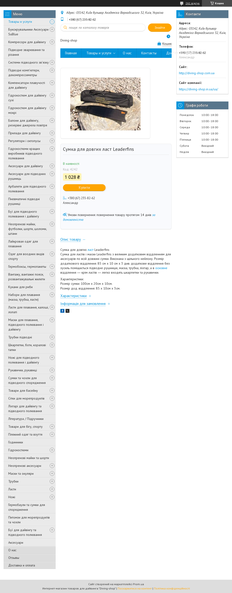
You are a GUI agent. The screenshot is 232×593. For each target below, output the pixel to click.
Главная (71, 53)
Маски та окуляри (21, 473)
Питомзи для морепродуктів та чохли (29, 519)
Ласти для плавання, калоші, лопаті (28, 309)
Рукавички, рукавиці (22, 370)
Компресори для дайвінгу (27, 42)
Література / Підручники (26, 419)
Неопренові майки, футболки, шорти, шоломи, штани (27, 229)
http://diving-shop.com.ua (196, 73)
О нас (12, 550)
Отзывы (13, 558)
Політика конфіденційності (172, 588)
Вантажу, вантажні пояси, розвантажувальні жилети (26, 276)
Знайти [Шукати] (160, 27)
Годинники (15, 442)
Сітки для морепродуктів (26, 398)
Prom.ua (138, 584)
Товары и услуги (20, 21)
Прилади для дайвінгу (24, 133)
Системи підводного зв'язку (28, 62)
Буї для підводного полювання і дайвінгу (23, 213)
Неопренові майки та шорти (28, 458)
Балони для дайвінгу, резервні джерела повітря (27, 122)
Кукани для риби (20, 287)
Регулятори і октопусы (24, 141)
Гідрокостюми (18, 450)
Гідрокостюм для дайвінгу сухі (27, 97)
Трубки (13, 481)
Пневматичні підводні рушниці (24, 201)
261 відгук (193, 3)
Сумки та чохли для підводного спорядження (27, 380)
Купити (84, 187)
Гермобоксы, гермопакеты (27, 266)
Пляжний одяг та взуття (25, 434)
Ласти (12, 489)
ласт (91, 250)
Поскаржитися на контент (135, 588)
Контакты (148, 53)
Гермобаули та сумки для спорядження (26, 507)
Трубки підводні (20, 337)
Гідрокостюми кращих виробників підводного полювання (25, 153)
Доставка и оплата (21, 565)
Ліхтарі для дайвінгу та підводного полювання (25, 408)
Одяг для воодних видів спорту (26, 256)
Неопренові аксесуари (24, 466)
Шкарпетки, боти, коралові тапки (27, 347)
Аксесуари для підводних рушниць (27, 176)
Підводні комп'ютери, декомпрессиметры (24, 72)
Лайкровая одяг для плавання (23, 243)
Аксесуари (15, 542)
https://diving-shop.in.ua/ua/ (198, 89)
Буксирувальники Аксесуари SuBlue (28, 31)
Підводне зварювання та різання (26, 52)
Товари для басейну (23, 390)
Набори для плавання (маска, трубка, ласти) (24, 297)
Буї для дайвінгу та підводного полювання (25, 532)
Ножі (11, 497)
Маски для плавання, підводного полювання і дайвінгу (26, 324)
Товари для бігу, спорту (25, 426)
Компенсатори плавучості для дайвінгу (26, 85)
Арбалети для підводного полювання (27, 188)
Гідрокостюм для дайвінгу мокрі (27, 110)
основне (161, 268)
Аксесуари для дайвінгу (25, 166)
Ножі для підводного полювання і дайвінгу (23, 359)
